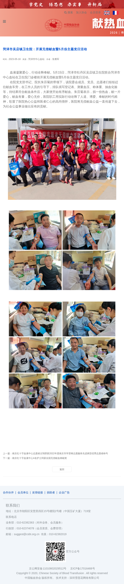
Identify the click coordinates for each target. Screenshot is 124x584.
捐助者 (51, 492)
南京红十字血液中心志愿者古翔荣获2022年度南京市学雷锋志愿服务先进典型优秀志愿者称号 (60, 453)
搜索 (68, 12)
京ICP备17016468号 (82, 568)
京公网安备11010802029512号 (49, 568)
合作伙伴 (8, 492)
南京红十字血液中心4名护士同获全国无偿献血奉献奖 (39, 458)
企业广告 (64, 492)
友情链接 (37, 492)
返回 (62, 469)
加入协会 (81, 12)
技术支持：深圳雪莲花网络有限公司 (77, 577)
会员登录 (95, 12)
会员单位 (23, 492)
